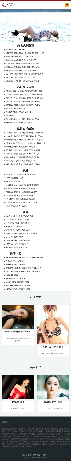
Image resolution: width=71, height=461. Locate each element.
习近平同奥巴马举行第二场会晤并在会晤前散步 (22, 185)
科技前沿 (18, 436)
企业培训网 (47, 440)
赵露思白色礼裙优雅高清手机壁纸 (17, 289)
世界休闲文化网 (31, 435)
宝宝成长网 (27, 443)
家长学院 (63, 438)
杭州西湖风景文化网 (38, 431)
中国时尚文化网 (62, 435)
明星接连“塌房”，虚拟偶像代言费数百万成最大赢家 (24, 91)
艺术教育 (29, 436)
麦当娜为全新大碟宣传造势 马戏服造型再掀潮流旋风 (24, 133)
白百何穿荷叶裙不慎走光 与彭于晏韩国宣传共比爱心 (24, 74)
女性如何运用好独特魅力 (14, 237)
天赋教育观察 (10, 433)
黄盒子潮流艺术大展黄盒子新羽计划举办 (20, 174)
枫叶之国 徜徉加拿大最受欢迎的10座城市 (20, 199)
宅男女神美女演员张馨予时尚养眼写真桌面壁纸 (22, 272)
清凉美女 (35, 297)
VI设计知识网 (39, 440)
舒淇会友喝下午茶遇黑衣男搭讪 (16, 109)
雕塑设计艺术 (13, 443)
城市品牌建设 (56, 438)
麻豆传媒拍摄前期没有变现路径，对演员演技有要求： (25, 257)
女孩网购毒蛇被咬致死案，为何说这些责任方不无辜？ (25, 53)
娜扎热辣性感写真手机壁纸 (15, 279)
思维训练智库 (37, 445)
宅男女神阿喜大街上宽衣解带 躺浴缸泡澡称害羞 (22, 102)
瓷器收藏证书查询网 (37, 428)
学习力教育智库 (10, 440)
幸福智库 (38, 435)
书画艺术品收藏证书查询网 (51, 430)
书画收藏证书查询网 (49, 431)
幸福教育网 (23, 435)
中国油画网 (67, 440)
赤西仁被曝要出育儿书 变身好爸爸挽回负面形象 (22, 164)
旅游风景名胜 (48, 438)
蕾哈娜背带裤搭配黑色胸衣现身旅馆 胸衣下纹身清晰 (24, 140)
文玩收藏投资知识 (13, 441)
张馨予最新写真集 (11, 275)
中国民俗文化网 (23, 441)
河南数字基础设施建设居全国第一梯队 (19, 56)
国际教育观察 (27, 433)
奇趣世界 (53, 433)
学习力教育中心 (33, 438)
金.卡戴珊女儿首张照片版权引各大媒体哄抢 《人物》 (24, 136)
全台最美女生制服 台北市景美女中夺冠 (19, 195)
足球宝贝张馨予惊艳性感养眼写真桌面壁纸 (20, 332)
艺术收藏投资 (60, 443)
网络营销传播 (45, 441)
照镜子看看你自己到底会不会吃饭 (17, 240)
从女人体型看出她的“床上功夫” (16, 247)
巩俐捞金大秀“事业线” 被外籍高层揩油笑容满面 (22, 67)
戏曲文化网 (10, 435)
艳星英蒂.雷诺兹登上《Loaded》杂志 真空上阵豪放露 (25, 143)
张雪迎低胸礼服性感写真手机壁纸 (17, 286)
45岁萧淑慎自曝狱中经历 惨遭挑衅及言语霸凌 (22, 63)
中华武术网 (53, 443)
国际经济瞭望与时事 (37, 433)
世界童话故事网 (22, 445)
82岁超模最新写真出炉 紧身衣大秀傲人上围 (21, 202)
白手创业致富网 (19, 433)
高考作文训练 (11, 436)
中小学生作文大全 (19, 431)
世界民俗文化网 (6, 438)
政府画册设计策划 (15, 446)
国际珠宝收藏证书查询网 (24, 428)
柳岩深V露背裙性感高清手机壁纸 (17, 282)
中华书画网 (54, 440)
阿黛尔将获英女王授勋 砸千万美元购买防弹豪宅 (22, 157)
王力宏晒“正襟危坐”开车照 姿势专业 (18, 112)
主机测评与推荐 (37, 436)
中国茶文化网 (10, 431)
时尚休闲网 (52, 441)
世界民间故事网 (63, 430)
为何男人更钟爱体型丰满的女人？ (17, 244)
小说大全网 (30, 445)
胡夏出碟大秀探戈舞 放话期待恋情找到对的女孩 (22, 105)
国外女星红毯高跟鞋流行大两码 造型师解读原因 (22, 150)
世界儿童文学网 (46, 436)
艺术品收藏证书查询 (44, 443)
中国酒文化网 (34, 443)
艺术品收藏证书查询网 (22, 430)
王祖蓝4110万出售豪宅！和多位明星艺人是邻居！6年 (24, 98)
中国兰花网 (61, 445)
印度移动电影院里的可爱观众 (16, 206)
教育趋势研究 (5, 443)
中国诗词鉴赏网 (61, 433)
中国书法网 (5, 441)
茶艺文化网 (17, 435)
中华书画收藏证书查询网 (61, 428)
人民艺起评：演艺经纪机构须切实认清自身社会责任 (24, 95)
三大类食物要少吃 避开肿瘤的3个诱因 (19, 216)
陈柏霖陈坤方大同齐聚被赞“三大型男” (19, 123)
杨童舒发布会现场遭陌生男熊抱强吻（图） (20, 77)
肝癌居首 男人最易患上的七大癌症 (17, 230)
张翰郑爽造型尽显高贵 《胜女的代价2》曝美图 (22, 81)
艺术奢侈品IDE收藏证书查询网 (10, 428)
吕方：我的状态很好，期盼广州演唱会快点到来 (22, 119)
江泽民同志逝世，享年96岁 (15, 49)
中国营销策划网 (60, 441)
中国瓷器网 (21, 443)
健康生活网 (18, 440)
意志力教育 (25, 440)
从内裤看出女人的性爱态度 (15, 226)
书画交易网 (60, 440)
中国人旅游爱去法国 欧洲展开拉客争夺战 (20, 188)
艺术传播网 (25, 438)
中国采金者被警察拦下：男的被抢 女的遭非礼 (21, 192)
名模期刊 (67, 441)
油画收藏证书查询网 (49, 428)
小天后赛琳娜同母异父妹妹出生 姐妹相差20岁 (22, 154)
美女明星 (35, 367)
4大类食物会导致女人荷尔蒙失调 (17, 223)
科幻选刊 (67, 443)
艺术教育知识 (28, 431)
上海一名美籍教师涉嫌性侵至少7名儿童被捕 (21, 233)
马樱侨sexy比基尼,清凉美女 (53, 347)
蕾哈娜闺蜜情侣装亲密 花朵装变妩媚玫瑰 (20, 147)
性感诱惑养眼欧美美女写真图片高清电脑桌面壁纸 (23, 268)
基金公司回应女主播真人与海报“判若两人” (20, 60)
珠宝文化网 (31, 441)
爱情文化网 (55, 445)
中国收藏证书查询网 (16, 438)
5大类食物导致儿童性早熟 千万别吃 (18, 219)
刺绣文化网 (38, 441)
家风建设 (66, 436)
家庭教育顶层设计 (46, 445)
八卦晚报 (14, 445)
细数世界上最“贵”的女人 (14, 181)
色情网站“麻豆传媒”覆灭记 (15, 261)
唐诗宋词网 (54, 435)
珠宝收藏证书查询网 (61, 431)
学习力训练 (41, 438)
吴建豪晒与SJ (10, 116)
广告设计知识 (28, 446)
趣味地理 (23, 436)
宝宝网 (22, 446)
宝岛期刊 (53, 436)
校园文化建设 (31, 440)
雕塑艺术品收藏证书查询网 (36, 430)
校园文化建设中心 (6, 445)
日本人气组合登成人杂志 (14, 178)
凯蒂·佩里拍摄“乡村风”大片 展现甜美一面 (20, 161)
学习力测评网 (46, 433)
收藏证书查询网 (46, 435)
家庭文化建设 (59, 436)
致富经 (5, 436)
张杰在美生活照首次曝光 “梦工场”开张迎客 (20, 70)
